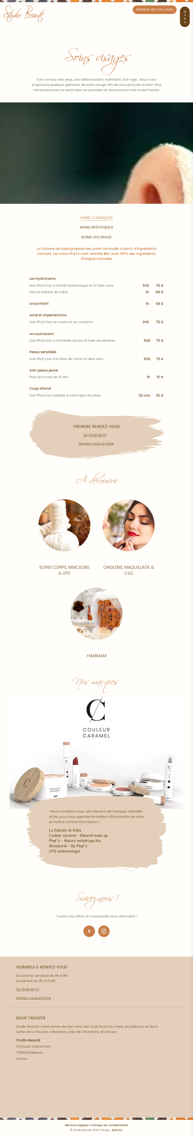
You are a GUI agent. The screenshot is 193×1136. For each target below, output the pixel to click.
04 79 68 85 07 (95, 435)
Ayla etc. (117, 1130)
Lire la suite (64, 540)
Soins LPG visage (96, 237)
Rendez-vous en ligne (96, 443)
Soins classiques (96, 217)
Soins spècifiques (96, 227)
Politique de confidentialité (109, 1125)
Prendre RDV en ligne (154, 9)
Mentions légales (76, 1125)
